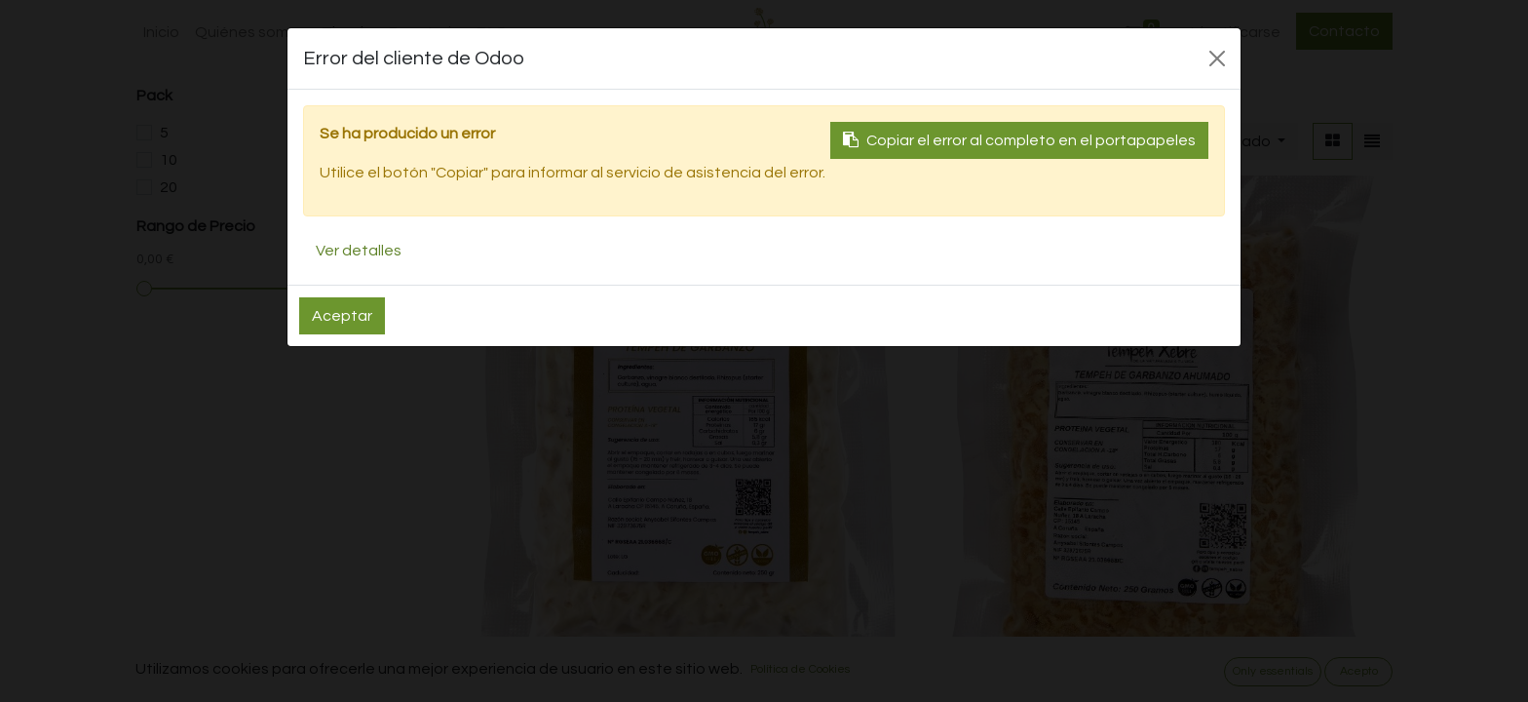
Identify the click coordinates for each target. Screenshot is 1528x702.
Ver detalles (358, 250)
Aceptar (342, 316)
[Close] (1217, 58)
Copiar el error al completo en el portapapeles (1019, 140)
